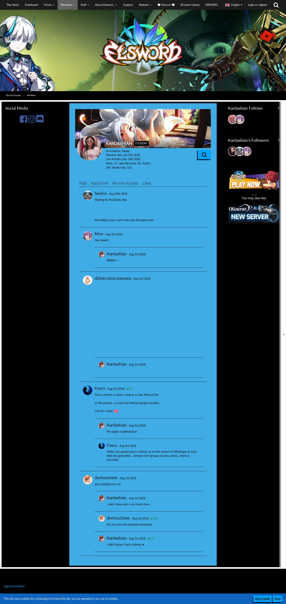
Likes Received (127, 163)
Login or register (257, 4)
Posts (109, 163)
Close (277, 598)
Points (146, 163)
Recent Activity (125, 183)
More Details (262, 598)
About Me (99, 183)
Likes (147, 183)
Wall (83, 183)
